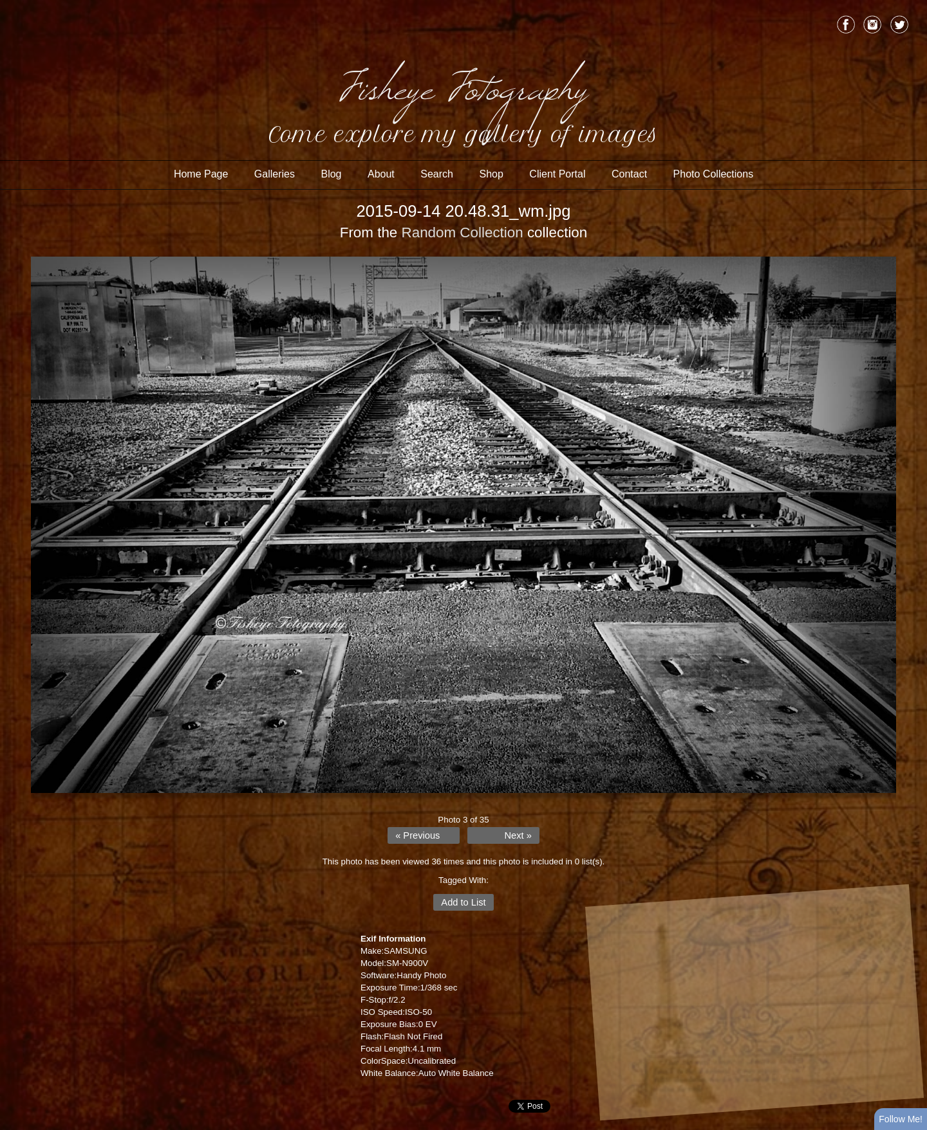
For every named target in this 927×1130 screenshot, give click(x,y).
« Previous (417, 835)
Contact (629, 174)
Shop (491, 174)
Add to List (463, 902)
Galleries (274, 174)
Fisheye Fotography (463, 83)
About (381, 174)
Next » (517, 835)
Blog (331, 174)
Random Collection (462, 232)
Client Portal (557, 174)
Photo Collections (713, 174)
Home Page (201, 174)
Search (436, 174)
